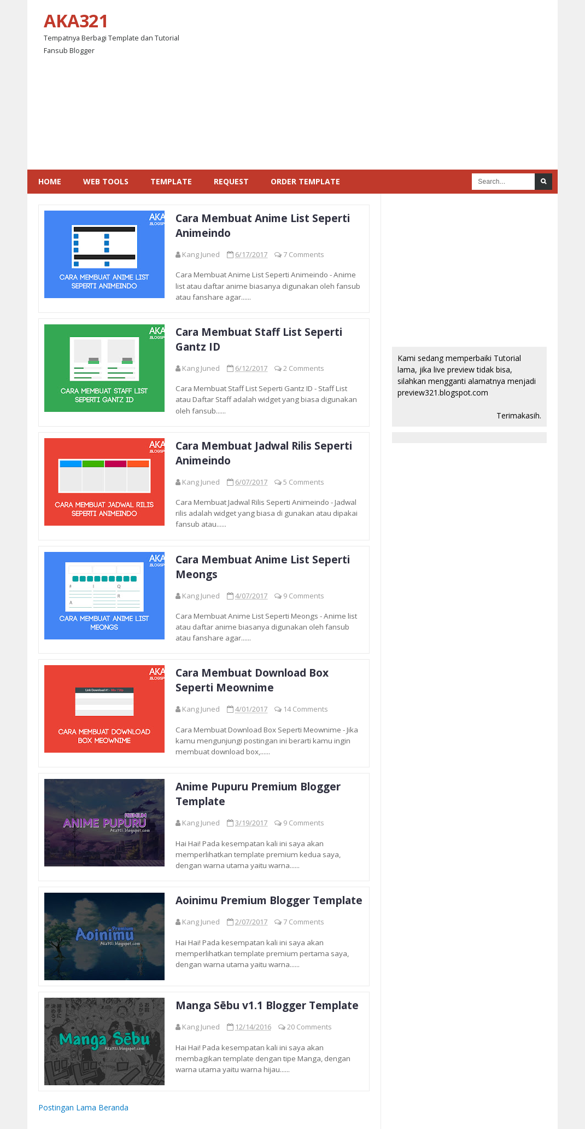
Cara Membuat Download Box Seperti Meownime (252, 680)
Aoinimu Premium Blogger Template (269, 900)
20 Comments (309, 1027)
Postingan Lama (67, 1107)
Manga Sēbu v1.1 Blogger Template (267, 1005)
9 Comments (303, 596)
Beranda (113, 1107)
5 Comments (303, 482)
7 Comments (303, 254)
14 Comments (305, 709)
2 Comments (303, 368)
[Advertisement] (378, 84)
